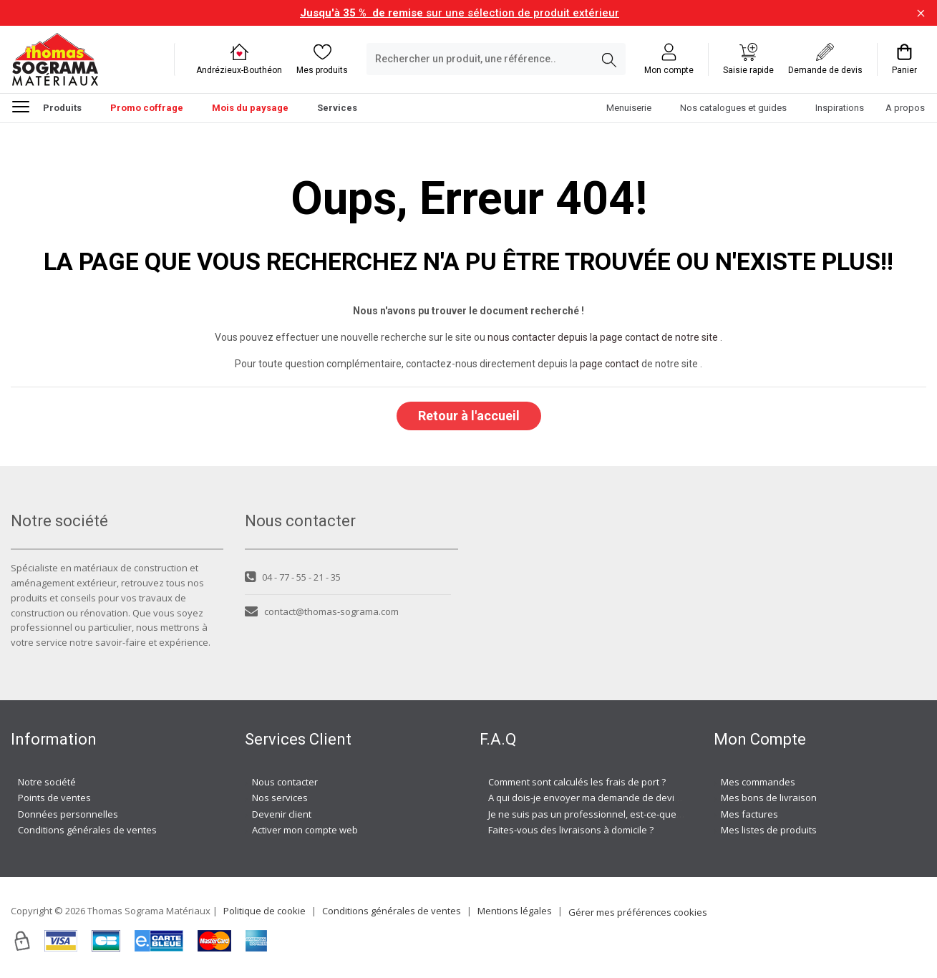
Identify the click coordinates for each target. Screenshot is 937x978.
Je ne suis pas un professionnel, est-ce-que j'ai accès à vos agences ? (639, 814)
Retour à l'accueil (469, 415)
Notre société (47, 781)
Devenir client (281, 814)
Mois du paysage (250, 107)
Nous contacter (285, 781)
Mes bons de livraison (769, 797)
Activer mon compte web (305, 829)
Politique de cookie (264, 910)
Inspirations (839, 107)
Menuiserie (628, 107)
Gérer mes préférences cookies (637, 912)
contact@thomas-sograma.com (322, 611)
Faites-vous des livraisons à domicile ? (571, 829)
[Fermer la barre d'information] (921, 13)
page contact (609, 363)
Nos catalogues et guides (733, 107)
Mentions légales (514, 910)
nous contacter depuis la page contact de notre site (602, 337)
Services (337, 107)
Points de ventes (54, 797)
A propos (905, 107)
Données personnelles (68, 814)
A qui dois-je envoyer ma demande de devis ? (587, 797)
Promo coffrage (146, 107)
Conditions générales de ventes (87, 829)
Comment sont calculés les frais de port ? (577, 781)
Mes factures (749, 814)
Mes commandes (758, 781)
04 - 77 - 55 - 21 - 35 (293, 577)
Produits (47, 106)
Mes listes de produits (769, 829)
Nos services (280, 797)
